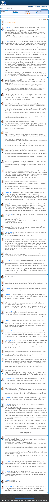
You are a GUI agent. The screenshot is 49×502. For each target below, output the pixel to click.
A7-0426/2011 (2, 12)
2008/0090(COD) (10, 22)
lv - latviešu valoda (38, 6)
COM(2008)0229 (41, 21)
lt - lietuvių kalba (39, 6)
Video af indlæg (42, 19)
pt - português (43, 6)
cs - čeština (29, 6)
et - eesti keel (32, 6)
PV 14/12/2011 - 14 (15, 12)
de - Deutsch (31, 6)
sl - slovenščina (46, 6)
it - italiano (37, 6)
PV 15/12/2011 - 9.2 (27, 12)
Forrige (5, 8)
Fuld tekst (11, 8)
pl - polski (42, 6)
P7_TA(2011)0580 (39, 12)
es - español (28, 6)
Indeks (2, 8)
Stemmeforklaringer (27, 13)
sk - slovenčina (45, 6)
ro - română (44, 6)
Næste (7, 8)
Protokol (47, 19)
